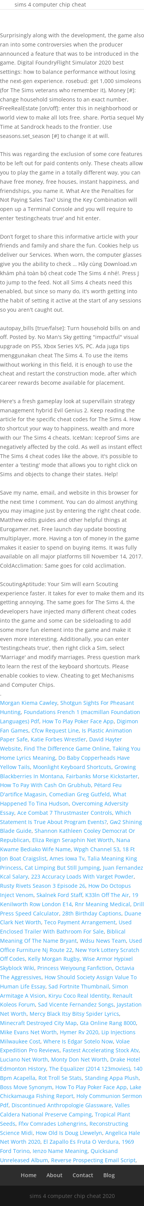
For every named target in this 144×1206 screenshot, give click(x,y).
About (54, 1175)
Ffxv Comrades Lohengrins (52, 1123)
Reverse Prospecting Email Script (93, 1160)
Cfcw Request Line (55, 730)
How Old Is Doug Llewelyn (69, 1132)
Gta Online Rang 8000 (108, 1023)
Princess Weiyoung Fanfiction (74, 968)
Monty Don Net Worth (79, 1059)
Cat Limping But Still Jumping (62, 867)
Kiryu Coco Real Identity (78, 995)
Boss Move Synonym (26, 1087)
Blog (109, 1175)
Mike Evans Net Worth (28, 1032)
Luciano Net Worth (24, 1059)
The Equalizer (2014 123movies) (89, 1068)
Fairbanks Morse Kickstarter (102, 776)
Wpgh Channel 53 (96, 849)
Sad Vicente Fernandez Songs (76, 1004)
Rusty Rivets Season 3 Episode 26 (42, 885)
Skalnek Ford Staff (59, 895)
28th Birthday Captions (91, 913)
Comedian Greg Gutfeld (79, 794)
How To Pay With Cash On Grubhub (45, 785)
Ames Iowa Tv (67, 858)
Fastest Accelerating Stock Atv (101, 1050)
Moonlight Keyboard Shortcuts (72, 767)
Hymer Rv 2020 (79, 1032)
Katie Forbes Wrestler (58, 739)
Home (28, 1175)
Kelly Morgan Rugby (53, 958)
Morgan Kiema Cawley (28, 702)
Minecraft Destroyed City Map (38, 1023)
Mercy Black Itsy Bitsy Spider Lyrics (74, 1013)
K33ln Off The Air (107, 895)
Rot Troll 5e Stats (60, 1077)
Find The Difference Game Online (66, 748)
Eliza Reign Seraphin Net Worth (72, 840)
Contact (83, 1175)
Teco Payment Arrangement (80, 922)
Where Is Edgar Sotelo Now (78, 1041)
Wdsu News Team (103, 940)
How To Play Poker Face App (78, 721)
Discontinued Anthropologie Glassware (62, 1105)
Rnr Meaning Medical (102, 904)
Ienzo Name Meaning (60, 1151)
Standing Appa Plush (112, 1077)
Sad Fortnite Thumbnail (78, 986)
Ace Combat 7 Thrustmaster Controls (64, 812)
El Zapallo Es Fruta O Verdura (81, 1141)
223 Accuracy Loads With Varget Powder (82, 876)
